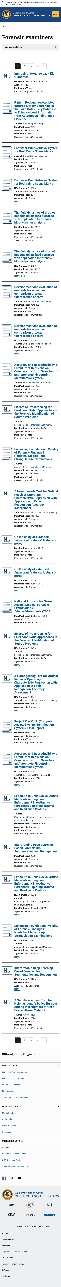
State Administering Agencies (15, 1166)
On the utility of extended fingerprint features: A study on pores (35, 540)
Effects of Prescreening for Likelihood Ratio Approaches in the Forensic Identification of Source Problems (35, 412)
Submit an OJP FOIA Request (15, 1097)
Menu (55, 14)
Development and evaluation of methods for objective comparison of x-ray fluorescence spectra (35, 292)
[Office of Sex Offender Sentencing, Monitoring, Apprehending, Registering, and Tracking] (49, 1216)
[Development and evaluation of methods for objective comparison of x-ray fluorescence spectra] (7, 297)
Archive (5, 1147)
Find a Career (8, 1091)
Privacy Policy (7, 1245)
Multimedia (7, 1119)
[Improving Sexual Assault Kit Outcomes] (7, 76)
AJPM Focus (29, 1015)
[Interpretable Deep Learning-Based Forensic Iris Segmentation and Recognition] (7, 847)
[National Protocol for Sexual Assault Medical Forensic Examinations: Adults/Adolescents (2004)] (7, 611)
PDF (25, 276)
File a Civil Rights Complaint (14, 1072)
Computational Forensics (35, 156)
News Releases (9, 1125)
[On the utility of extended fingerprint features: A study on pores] (7, 540)
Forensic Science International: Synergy (33, 425)
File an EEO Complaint (12, 1085)
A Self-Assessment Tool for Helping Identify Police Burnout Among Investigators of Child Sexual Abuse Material (35, 1005)
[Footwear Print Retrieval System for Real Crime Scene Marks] (7, 158)
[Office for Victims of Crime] (30, 1217)
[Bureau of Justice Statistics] (30, 1208)
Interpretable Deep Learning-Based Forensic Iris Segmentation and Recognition (35, 848)
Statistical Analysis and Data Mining (40, 512)
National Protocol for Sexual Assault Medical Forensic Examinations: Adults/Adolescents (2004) (33, 606)
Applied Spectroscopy (34, 123)
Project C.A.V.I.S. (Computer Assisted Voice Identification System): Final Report (34, 725)
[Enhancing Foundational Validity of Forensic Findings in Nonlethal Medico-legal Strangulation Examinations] (7, 459)
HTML (17, 201)
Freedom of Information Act (13, 1264)
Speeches (6, 1132)
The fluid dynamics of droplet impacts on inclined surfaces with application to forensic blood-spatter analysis (34, 217)
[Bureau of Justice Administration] (12, 1207)
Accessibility (7, 1233)
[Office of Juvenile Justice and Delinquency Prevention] (11, 1217)
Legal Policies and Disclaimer (14, 1252)
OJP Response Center (12, 1160)
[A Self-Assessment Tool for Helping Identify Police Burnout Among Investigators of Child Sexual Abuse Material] (7, 1003)
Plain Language (8, 1239)
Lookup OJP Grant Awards (14, 1153)
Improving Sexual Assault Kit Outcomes (34, 75)
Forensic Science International (37, 382)
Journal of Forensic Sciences (37, 301)
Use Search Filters (13, 47)
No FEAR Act (7, 1258)
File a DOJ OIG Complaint (13, 1078)
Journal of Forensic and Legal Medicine (33, 467)
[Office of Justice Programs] (6, 14)
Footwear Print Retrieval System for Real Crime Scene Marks (36, 149)
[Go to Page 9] (44, 66)
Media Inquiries (9, 1113)
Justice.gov (6, 1276)
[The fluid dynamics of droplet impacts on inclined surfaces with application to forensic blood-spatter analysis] (7, 223)
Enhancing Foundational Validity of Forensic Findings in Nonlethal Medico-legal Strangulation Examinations (36, 454)
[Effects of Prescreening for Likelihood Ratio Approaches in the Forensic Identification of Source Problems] (7, 410)
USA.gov (5, 1270)
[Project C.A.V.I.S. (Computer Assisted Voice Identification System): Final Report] (7, 731)
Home (4, 26)
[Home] (31, 14)
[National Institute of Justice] (49, 1207)
